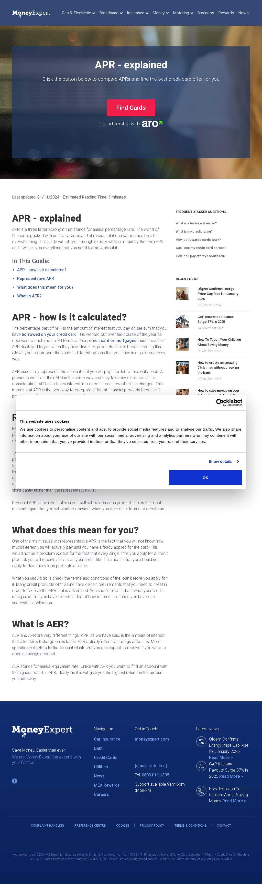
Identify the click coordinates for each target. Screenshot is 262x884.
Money (160, 13)
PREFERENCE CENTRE (90, 825)
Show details (221, 461)
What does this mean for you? (45, 287)
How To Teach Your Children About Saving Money (219, 342)
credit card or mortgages (112, 340)
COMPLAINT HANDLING (47, 825)
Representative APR (35, 278)
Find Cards (131, 107)
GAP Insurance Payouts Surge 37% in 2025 (216, 319)
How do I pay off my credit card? (200, 256)
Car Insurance (107, 739)
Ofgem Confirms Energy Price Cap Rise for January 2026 (218, 294)
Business (205, 13)
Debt (98, 748)
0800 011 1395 (155, 775)
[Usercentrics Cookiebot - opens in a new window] (220, 402)
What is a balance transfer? (196, 223)
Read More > (221, 757)
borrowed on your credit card (49, 334)
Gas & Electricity (78, 13)
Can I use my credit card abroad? (201, 248)
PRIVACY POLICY (152, 825)
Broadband (111, 13)
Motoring (183, 13)
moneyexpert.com (152, 739)
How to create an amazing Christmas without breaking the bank (218, 368)
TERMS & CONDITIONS (190, 825)
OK (206, 477)
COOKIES (122, 825)
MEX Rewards (107, 785)
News (243, 13)
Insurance (137, 13)
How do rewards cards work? (198, 240)
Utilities (101, 766)
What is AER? (29, 296)
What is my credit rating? (194, 231)
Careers (101, 794)
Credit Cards (105, 757)
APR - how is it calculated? (42, 269)
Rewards (226, 13)
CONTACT (224, 825)
